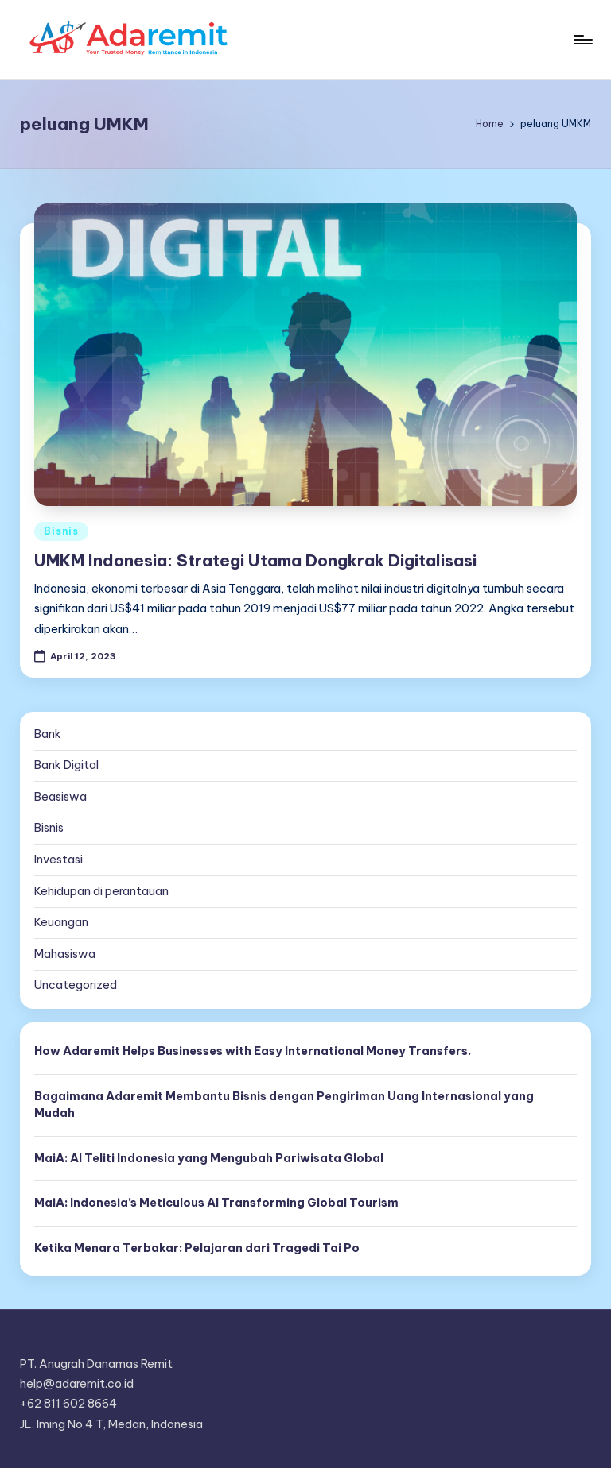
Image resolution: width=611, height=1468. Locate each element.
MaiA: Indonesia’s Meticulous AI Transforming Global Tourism (216, 1203)
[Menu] (582, 39)
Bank (47, 734)
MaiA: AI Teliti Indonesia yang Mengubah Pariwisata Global (208, 1158)
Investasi (58, 859)
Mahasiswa (64, 954)
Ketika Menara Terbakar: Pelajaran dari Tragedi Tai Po (197, 1248)
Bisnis (61, 531)
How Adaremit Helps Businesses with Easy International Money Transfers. (252, 1051)
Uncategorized (75, 985)
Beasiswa (60, 797)
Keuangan (61, 922)
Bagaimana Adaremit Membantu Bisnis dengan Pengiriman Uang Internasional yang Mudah (284, 1105)
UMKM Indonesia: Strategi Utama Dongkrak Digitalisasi (255, 560)
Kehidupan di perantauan (101, 891)
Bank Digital (66, 765)
